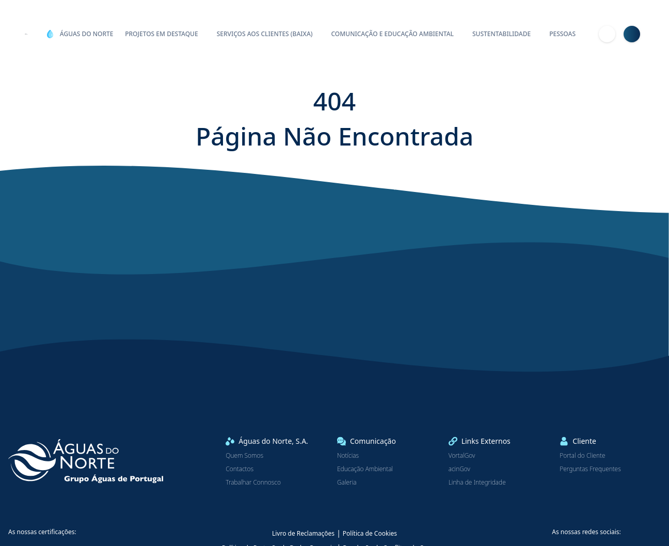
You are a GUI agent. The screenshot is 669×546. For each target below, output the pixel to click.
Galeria (347, 482)
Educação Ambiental (365, 469)
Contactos (239, 469)
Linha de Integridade (477, 482)
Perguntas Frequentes (590, 469)
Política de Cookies (370, 533)
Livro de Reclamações (303, 533)
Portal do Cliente (582, 456)
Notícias (348, 456)
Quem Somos (244, 456)
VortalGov (462, 456)
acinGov (459, 469)
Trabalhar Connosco (253, 482)
